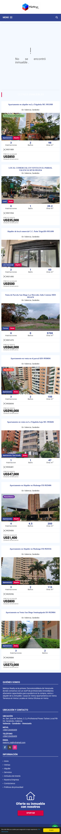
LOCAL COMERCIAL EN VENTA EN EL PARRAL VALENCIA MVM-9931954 (30, 169)
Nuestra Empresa (11, 780)
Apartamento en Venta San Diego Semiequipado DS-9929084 (30, 612)
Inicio (6, 761)
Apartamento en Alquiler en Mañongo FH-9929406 (30, 485)
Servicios (8, 772)
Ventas (7, 765)
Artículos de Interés (12, 776)
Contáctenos (9, 783)
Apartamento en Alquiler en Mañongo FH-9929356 (30, 549)
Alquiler (7, 768)
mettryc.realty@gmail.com (14, 742)
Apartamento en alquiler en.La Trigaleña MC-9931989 (30, 104)
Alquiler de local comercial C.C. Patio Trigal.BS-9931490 (30, 231)
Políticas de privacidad (13, 787)
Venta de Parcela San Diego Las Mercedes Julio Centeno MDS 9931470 (30, 296)
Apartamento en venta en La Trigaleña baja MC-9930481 (30, 422)
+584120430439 (10, 730)
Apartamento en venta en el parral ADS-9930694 (30, 358)
